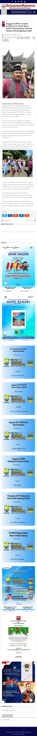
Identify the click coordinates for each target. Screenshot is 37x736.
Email (5, 40)
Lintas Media (10, 732)
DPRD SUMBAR (12, 212)
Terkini (7, 715)
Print (27, 38)
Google (22, 734)
